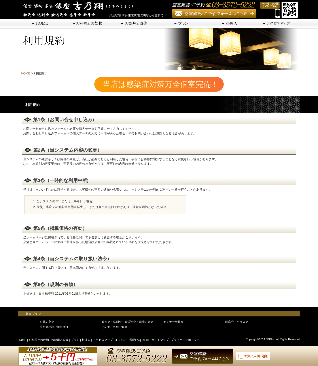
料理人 (86, 340)
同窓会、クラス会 (236, 321)
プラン (75, 340)
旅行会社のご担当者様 (54, 327)
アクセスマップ (103, 340)
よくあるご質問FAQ (128, 340)
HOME (25, 73)
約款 (146, 340)
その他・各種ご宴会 (114, 327)
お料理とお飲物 (39, 340)
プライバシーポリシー (185, 340)
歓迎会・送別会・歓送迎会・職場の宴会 (127, 321)
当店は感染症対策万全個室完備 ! (163, 84)
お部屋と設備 (59, 340)
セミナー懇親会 (173, 321)
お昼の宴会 (47, 321)
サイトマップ (160, 340)
